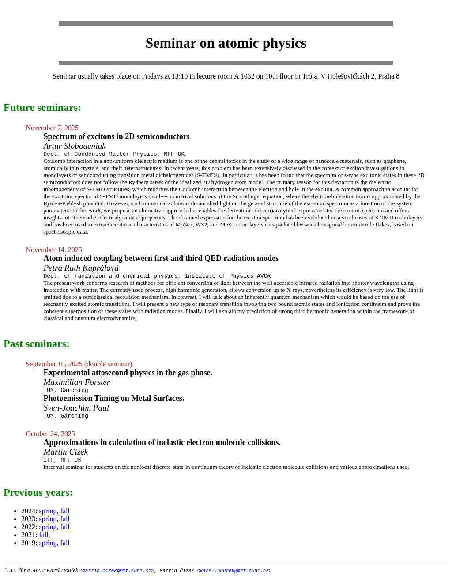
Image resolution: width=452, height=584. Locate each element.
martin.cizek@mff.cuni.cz (117, 576)
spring (47, 517)
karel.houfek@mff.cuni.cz (234, 576)
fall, (44, 541)
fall (64, 517)
